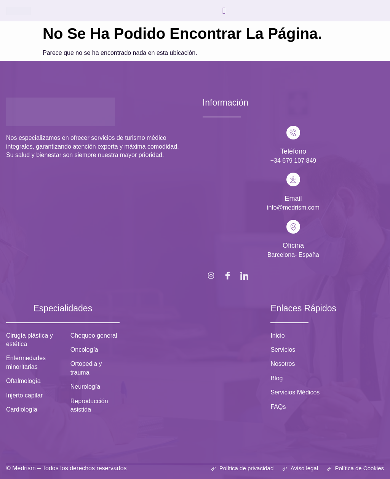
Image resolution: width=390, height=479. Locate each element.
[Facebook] (227, 275)
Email (293, 198)
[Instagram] (211, 275)
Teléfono (293, 151)
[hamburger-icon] (224, 10)
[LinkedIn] (244, 275)
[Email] (293, 179)
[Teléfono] (293, 132)
